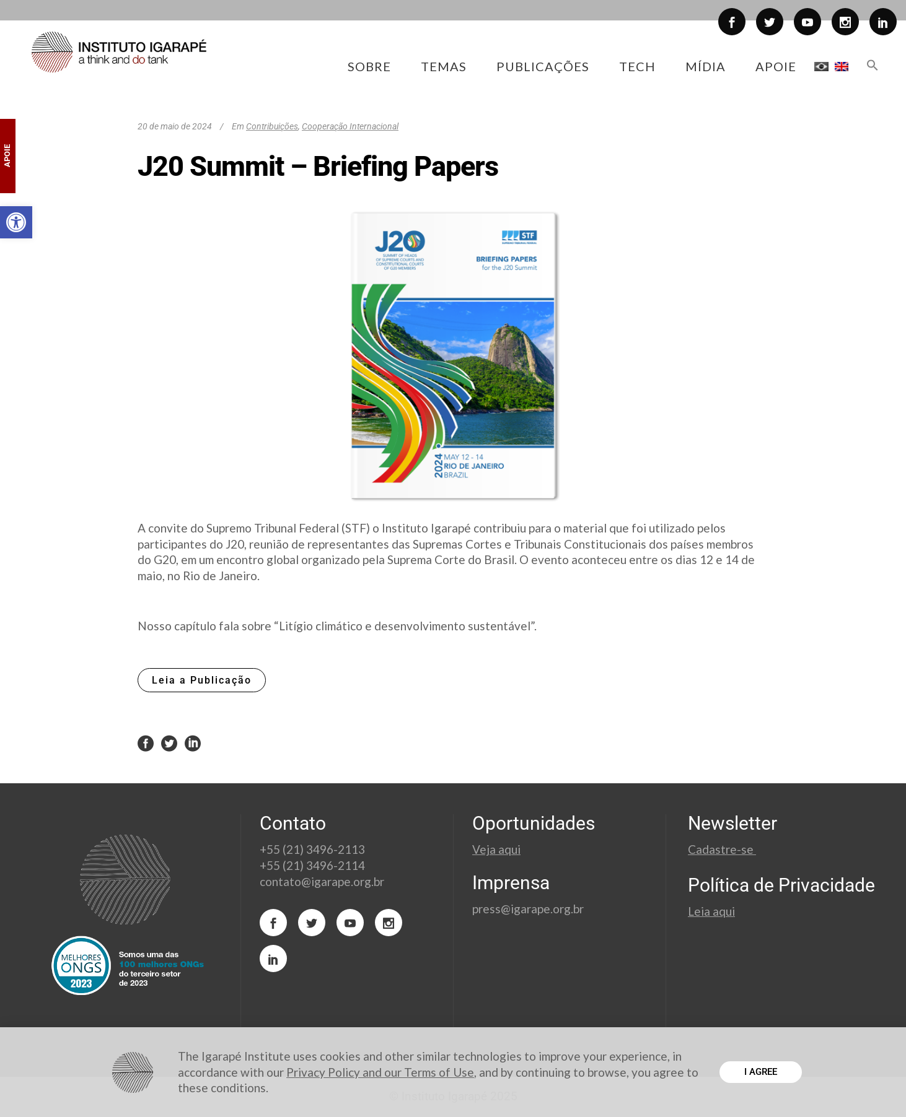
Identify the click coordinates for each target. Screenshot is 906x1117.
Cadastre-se (722, 849)
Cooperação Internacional (350, 126)
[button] (16, 222)
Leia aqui (711, 911)
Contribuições (272, 126)
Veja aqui (496, 849)
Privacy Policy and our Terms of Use (380, 1072)
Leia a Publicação (202, 680)
